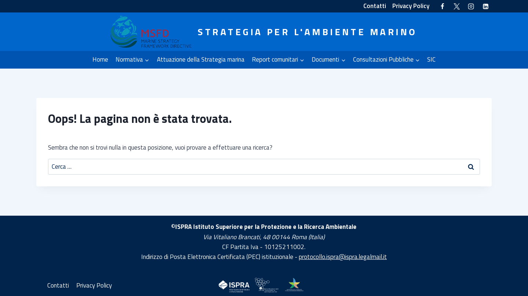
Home (100, 59)
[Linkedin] (485, 6)
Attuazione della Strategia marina (201, 59)
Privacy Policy (410, 6)
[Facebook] (442, 6)
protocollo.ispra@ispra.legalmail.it (343, 257)
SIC (431, 59)
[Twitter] (457, 6)
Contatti (374, 6)
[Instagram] (471, 6)
